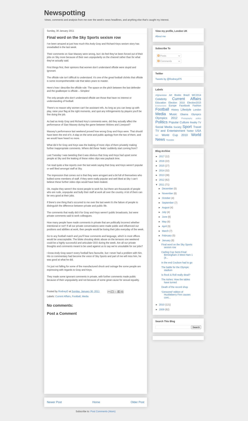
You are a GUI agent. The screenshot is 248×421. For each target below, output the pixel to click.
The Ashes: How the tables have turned (175, 281)
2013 (162, 175)
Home (96, 402)
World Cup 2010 (175, 135)
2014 (162, 170)
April (164, 226)
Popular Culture (179, 122)
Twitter (190, 130)
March (165, 231)
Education (160, 102)
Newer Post (54, 402)
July (164, 212)
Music (173, 114)
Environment (160, 106)
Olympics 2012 (166, 118)
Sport (187, 126)
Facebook (184, 105)
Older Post (137, 402)
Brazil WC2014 (192, 95)
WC (157, 135)
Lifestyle (185, 109)
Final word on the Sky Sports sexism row (84, 37)
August (166, 207)
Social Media (163, 127)
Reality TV (195, 122)
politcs (198, 118)
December (168, 188)
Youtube (170, 140)
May (164, 221)
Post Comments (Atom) (102, 411)
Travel (197, 127)
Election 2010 (176, 102)
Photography (186, 118)
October (166, 198)
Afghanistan (161, 95)
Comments (164, 61)
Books (177, 95)
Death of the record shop (174, 287)
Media (85, 296)
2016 (162, 161)
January (166, 240)
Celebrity (161, 99)
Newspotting (64, 13)
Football (76, 296)
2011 (162, 184)
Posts (161, 55)
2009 (162, 309)
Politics (161, 122)
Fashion (197, 105)
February (167, 235)
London (197, 109)
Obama (184, 114)
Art (170, 95)
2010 (162, 304)
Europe (173, 105)
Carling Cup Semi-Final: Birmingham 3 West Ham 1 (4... (177, 255)
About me (160, 36)
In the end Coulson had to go (176, 262)
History (175, 109)
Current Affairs (63, 296)
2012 (162, 179)
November (168, 193)
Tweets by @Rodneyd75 (168, 79)
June (165, 216)
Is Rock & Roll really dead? (175, 274)
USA (198, 130)
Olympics (196, 114)
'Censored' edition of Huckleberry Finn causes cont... (175, 294)
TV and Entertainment (170, 130)
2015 (162, 165)
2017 (162, 156)
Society (178, 127)
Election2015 (194, 102)
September (168, 202)
